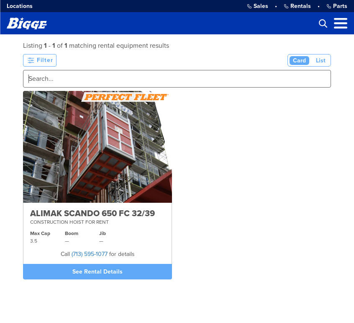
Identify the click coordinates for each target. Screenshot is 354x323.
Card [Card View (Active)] (299, 60)
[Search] (177, 79)
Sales (257, 6)
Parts (336, 6)
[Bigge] (27, 23)
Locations (20, 6)
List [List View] (321, 60)
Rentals (297, 6)
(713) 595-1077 (90, 254)
